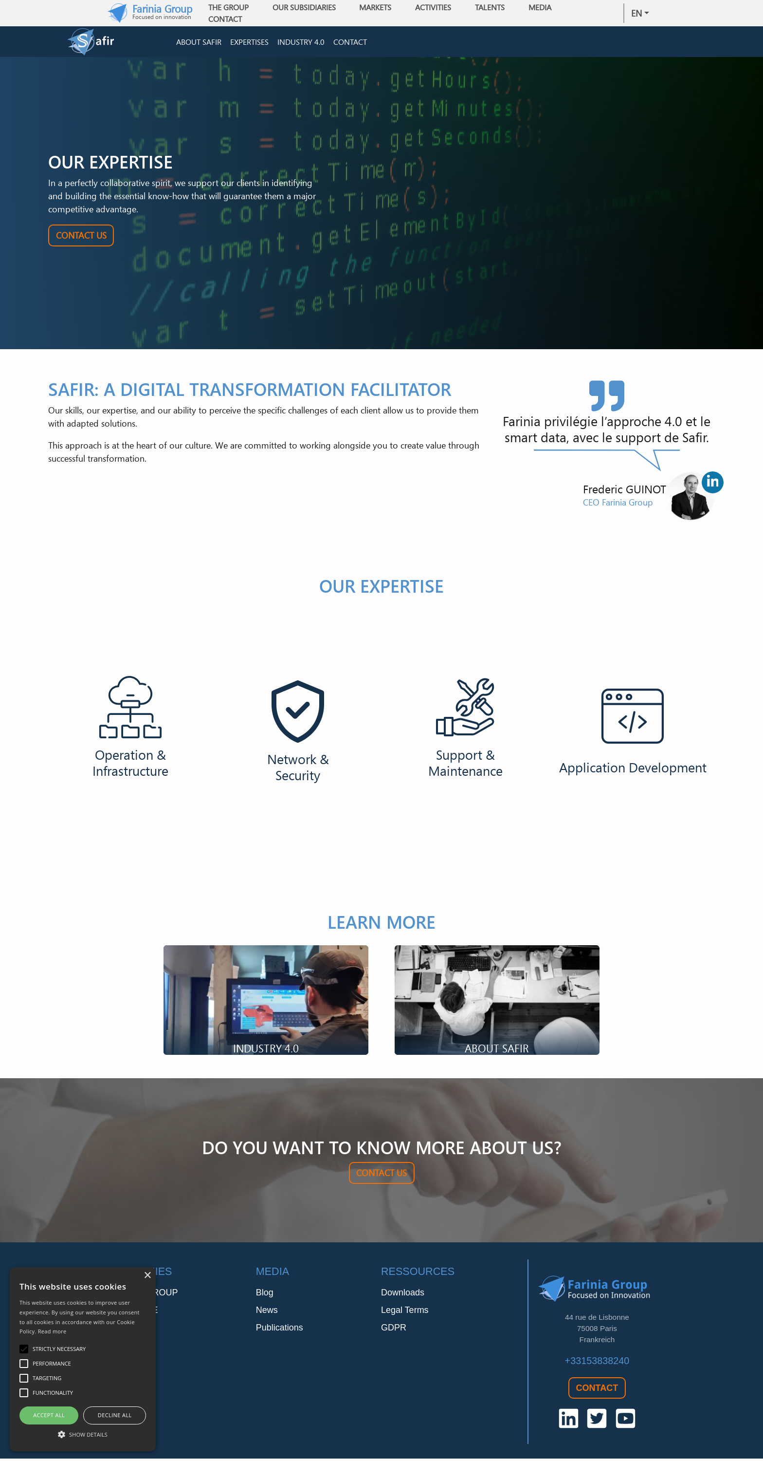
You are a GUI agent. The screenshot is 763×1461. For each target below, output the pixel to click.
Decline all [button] (115, 1415)
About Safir (198, 42)
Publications (279, 1329)
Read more (52, 1331)
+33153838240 (597, 1363)
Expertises (249, 42)
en (636, 13)
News (267, 1312)
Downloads (402, 1294)
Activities (436, 7)
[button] (82, 1434)
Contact (228, 19)
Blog (264, 1294)
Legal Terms (405, 1312)
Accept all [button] (49, 1415)
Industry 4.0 (301, 42)
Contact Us (81, 238)
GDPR (393, 1329)
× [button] (147, 1275)
